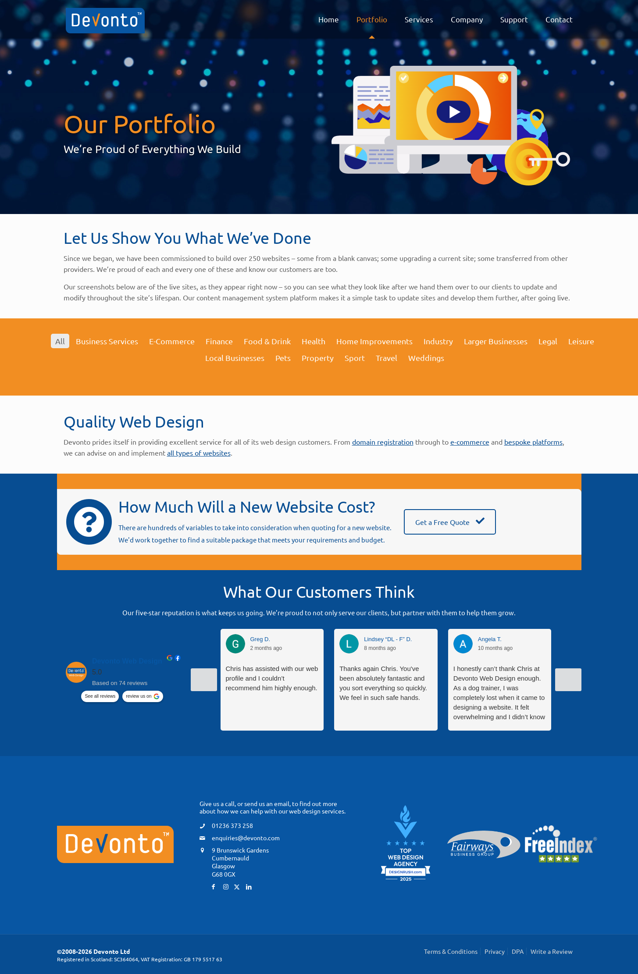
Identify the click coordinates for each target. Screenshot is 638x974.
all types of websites (199, 452)
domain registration (382, 441)
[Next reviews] (568, 679)
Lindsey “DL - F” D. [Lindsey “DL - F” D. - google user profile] (388, 639)
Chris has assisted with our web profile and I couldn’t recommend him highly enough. (272, 678)
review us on (138, 696)
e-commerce (469, 441)
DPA (518, 951)
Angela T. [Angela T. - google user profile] (490, 639)
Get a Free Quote (450, 521)
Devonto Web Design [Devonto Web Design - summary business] (127, 661)
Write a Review (552, 951)
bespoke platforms (533, 441)
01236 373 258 (232, 825)
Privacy (495, 951)
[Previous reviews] (204, 679)
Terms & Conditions (451, 951)
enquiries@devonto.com (246, 838)
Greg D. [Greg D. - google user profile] (260, 639)
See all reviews (100, 696)
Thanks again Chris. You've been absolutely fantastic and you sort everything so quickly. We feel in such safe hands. (383, 683)
